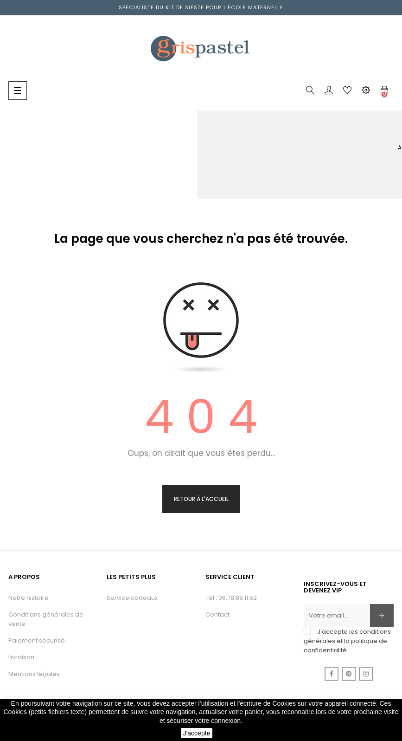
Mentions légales (34, 674)
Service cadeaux (132, 597)
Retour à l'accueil (201, 499)
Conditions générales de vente (45, 619)
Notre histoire (28, 597)
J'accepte (197, 733)
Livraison (21, 657)
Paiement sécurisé (36, 640)
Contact (217, 614)
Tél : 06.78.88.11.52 (231, 597)
